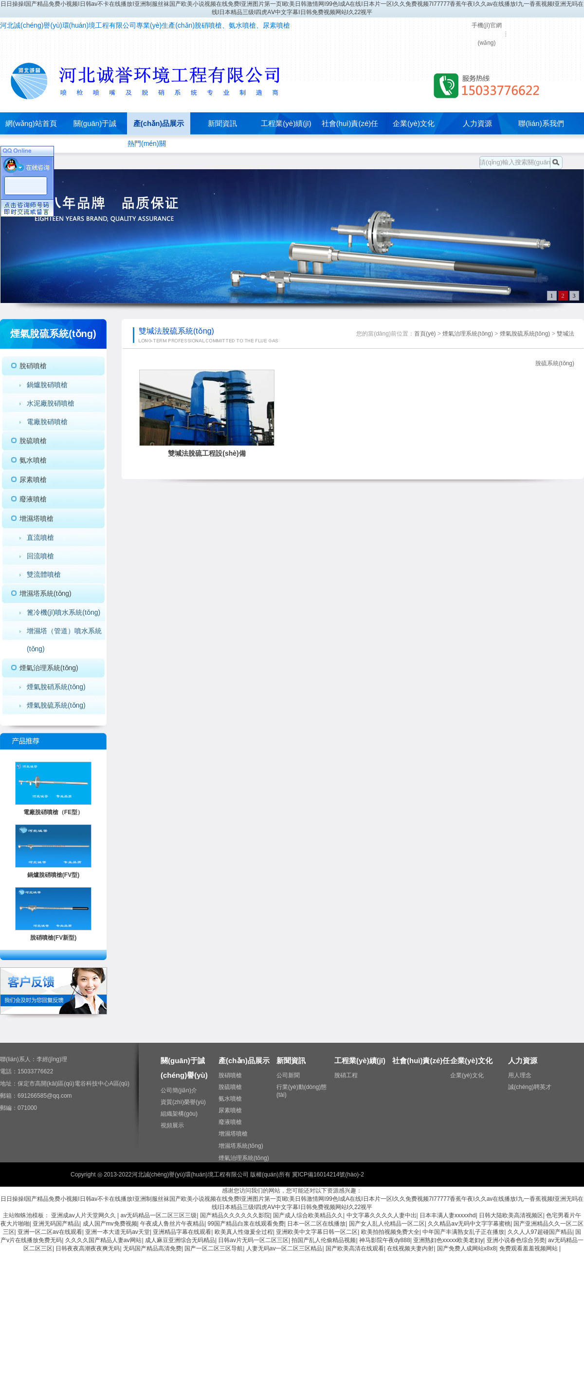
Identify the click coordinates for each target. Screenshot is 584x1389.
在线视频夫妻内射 (410, 1248)
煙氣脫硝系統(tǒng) (56, 687)
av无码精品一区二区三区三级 (159, 1215)
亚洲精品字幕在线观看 (182, 1232)
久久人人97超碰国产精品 (540, 1232)
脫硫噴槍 (33, 441)
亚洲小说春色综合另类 (516, 1240)
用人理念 (519, 1075)
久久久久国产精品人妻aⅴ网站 (103, 1240)
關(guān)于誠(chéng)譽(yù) (95, 134)
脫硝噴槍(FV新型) (53, 937)
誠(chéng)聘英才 (529, 1087)
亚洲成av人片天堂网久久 (84, 1215)
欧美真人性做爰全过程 (244, 1232)
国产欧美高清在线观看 (355, 1248)
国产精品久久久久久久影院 (235, 1215)
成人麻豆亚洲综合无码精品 (180, 1240)
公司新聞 (288, 1075)
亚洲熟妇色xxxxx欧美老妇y (448, 1240)
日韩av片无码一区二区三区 (253, 1240)
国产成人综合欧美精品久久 (308, 1215)
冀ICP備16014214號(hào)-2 (328, 1174)
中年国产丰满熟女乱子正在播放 (463, 1232)
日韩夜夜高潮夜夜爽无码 (87, 1248)
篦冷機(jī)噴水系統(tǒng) (63, 612)
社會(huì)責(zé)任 (350, 123)
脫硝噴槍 (33, 366)
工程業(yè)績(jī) (286, 123)
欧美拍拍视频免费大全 (390, 1232)
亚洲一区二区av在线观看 (50, 1232)
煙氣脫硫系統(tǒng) (56, 705)
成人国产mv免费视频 (110, 1223)
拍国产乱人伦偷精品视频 (324, 1240)
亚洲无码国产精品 (56, 1223)
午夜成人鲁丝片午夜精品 (172, 1223)
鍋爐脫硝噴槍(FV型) (53, 875)
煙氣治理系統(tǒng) (48, 668)
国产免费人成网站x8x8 (466, 1248)
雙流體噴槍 (44, 574)
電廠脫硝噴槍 (47, 422)
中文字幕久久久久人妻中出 (382, 1215)
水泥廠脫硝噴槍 (50, 403)
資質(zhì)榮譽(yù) (183, 1102)
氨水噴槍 (33, 460)
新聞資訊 (222, 123)
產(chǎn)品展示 (158, 123)
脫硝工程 (346, 1075)
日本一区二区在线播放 (316, 1223)
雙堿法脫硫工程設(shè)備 (206, 453)
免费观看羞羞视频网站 (529, 1248)
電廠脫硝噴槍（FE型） (53, 812)
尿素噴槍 (33, 479)
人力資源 (477, 123)
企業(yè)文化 (414, 123)
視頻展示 (172, 1125)
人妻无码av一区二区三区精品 (284, 1248)
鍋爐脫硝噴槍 (47, 385)
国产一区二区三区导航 (213, 1248)
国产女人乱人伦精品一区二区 (387, 1223)
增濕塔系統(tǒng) (45, 593)
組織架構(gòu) (179, 1113)
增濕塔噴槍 (36, 518)
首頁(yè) (425, 333)
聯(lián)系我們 (541, 123)
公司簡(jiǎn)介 (179, 1090)
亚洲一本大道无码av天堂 (117, 1232)
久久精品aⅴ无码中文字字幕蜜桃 (469, 1223)
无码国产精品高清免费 (152, 1248)
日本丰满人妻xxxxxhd (447, 1215)
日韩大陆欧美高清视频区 (511, 1215)
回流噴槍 (40, 556)
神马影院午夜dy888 (384, 1240)
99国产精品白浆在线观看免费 (245, 1223)
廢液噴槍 (33, 499)
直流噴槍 (40, 537)
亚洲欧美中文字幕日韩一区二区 (317, 1232)
